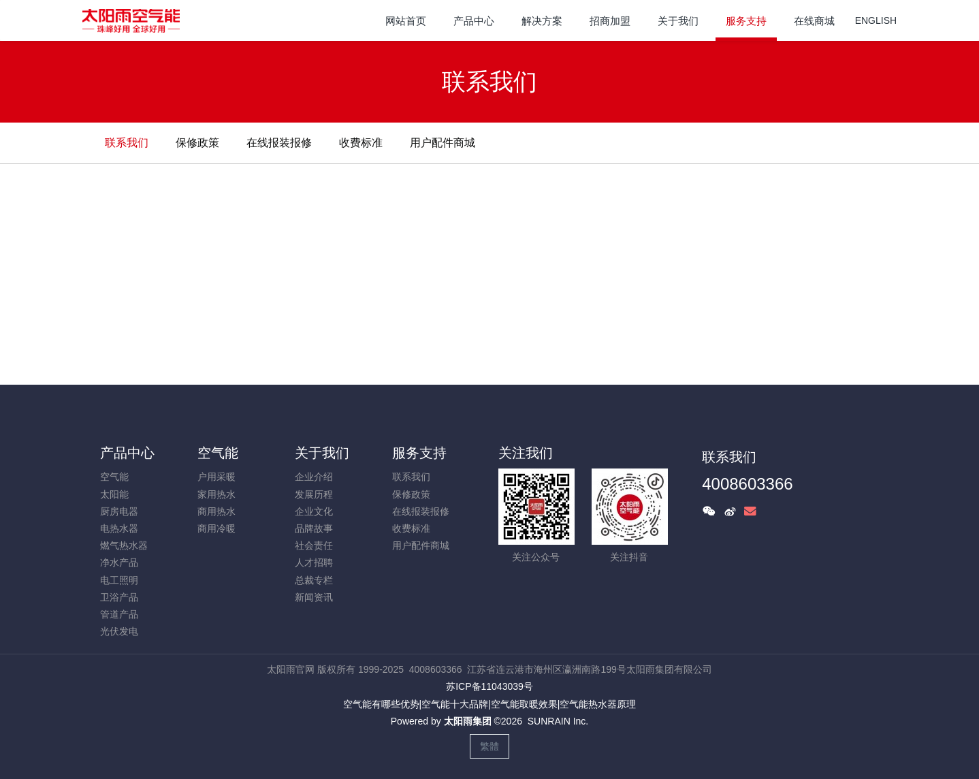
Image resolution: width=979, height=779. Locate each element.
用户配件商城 (442, 142)
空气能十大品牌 (454, 704)
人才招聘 (314, 562)
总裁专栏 (314, 580)
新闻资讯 (314, 597)
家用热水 (216, 494)
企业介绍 (314, 476)
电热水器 (119, 528)
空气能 (114, 476)
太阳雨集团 (468, 721)
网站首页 (405, 21)
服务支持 (419, 452)
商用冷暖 (216, 528)
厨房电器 (119, 511)
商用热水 (216, 511)
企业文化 (314, 511)
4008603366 (747, 484)
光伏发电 (119, 631)
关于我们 (322, 452)
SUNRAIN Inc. (558, 721)
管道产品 (119, 614)
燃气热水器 (124, 545)
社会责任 (314, 545)
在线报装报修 (279, 142)
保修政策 (197, 142)
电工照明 (119, 580)
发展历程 (314, 494)
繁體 (489, 746)
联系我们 (126, 142)
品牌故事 (314, 528)
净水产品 (119, 562)
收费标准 (361, 142)
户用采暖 (216, 476)
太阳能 (114, 494)
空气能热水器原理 (598, 704)
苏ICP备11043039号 (489, 686)
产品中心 (127, 452)
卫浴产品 (119, 597)
